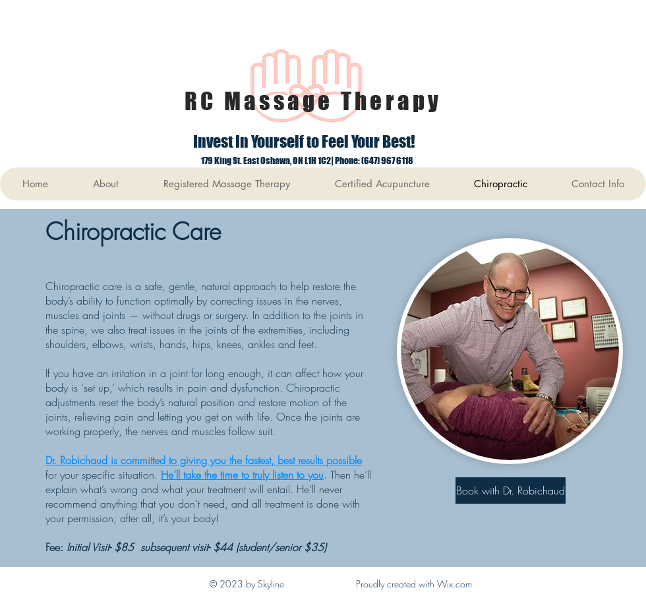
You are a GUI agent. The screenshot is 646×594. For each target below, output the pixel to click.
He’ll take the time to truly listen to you (242, 474)
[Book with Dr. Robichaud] (510, 490)
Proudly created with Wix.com (414, 584)
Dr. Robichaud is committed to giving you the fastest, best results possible (203, 460)
